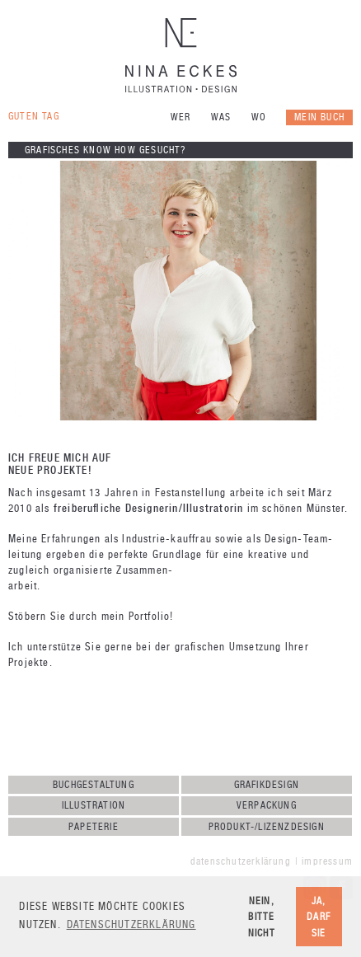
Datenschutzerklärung (240, 861)
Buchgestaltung (93, 784)
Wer (181, 117)
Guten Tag (33, 116)
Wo (258, 117)
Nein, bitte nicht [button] (261, 916)
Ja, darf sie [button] (319, 916)
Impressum (327, 861)
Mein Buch (319, 117)
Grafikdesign (266, 784)
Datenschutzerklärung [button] (131, 924)
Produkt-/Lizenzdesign (267, 827)
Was (221, 117)
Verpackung (267, 805)
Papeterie (93, 827)
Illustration (93, 805)
